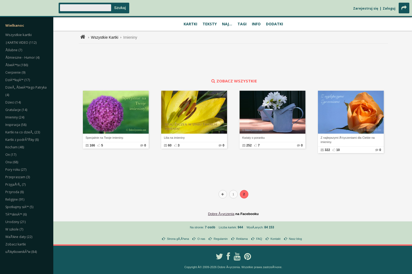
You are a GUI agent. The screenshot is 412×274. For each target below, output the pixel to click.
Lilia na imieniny (174, 137)
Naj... (227, 23)
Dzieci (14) (13, 102)
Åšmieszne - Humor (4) (22, 57)
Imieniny (130, 37)
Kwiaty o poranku (253, 137)
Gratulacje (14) (16, 110)
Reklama (242, 238)
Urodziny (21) (15, 222)
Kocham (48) (14, 147)
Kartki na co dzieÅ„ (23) (22, 132)
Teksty (210, 23)
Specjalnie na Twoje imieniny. (105, 137)
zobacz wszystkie (233, 81)
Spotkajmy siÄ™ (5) (19, 207)
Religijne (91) (14, 199)
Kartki (190, 23)
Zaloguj (389, 8)
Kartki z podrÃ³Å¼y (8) (22, 139)
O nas (201, 238)
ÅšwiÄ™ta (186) (16, 65)
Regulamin (221, 238)
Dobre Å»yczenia (221, 214)
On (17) (10, 154)
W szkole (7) (14, 229)
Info (256, 23)
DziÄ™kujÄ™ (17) (17, 80)
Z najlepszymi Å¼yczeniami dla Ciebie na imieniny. (348, 140)
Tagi (242, 23)
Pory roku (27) (15, 169)
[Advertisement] (233, 61)
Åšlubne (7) (13, 50)
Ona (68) (11, 162)
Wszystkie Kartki (104, 37)
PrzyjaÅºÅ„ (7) (15, 184)
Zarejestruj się (365, 8)
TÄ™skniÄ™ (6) (16, 214)
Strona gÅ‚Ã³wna (178, 238)
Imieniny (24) (14, 117)
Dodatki (274, 23)
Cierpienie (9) (15, 72)
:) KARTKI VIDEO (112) (21, 42)
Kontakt (275, 238)
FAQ (259, 238)
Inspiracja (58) (15, 124)
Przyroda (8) (14, 192)
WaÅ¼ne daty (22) (18, 237)
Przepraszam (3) (17, 177)
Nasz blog (295, 238)
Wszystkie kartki (18, 34)
